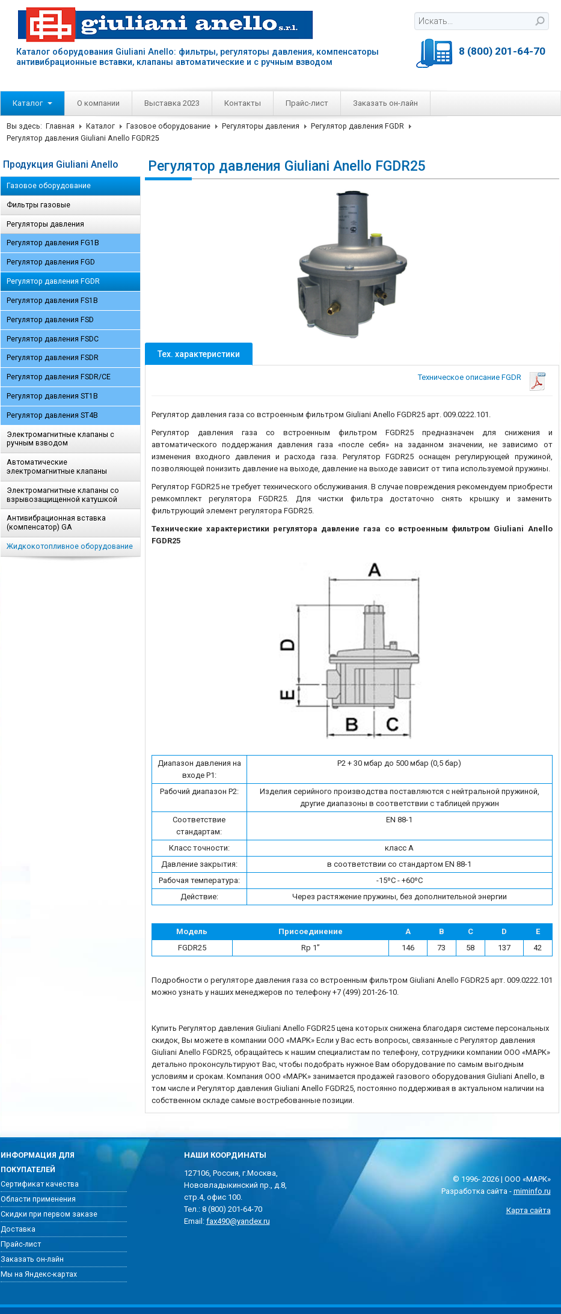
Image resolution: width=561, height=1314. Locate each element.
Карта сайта (528, 1210)
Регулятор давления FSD (50, 320)
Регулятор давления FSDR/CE (59, 377)
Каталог (32, 103)
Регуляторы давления (260, 126)
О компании (98, 103)
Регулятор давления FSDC (53, 339)
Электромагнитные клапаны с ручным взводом (60, 439)
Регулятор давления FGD (51, 262)
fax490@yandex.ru (238, 1221)
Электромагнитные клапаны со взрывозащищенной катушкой (63, 495)
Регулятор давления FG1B (53, 243)
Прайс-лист (307, 103)
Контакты (242, 103)
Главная (60, 126)
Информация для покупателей (38, 1162)
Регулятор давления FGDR (357, 126)
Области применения (38, 1199)
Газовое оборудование (168, 126)
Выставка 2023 (172, 103)
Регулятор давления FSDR (53, 357)
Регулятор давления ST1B (52, 396)
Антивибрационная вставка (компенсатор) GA (56, 522)
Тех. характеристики (199, 354)
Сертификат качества (40, 1184)
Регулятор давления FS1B (52, 300)
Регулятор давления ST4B (52, 415)
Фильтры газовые (38, 205)
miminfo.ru (532, 1191)
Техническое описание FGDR (469, 377)
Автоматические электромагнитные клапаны (57, 466)
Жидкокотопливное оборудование (70, 546)
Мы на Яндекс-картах (39, 1274)
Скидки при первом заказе (49, 1214)
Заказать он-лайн (385, 103)
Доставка (18, 1229)
